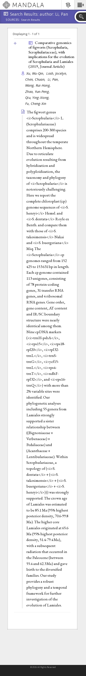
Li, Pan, (54, 79)
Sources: (13, 20)
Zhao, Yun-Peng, (38, 91)
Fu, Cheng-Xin (35, 103)
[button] (80, 5)
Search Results (30, 19)
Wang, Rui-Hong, (38, 85)
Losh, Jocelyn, (57, 73)
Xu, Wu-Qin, (35, 73)
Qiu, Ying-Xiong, (38, 97)
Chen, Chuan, (36, 79)
